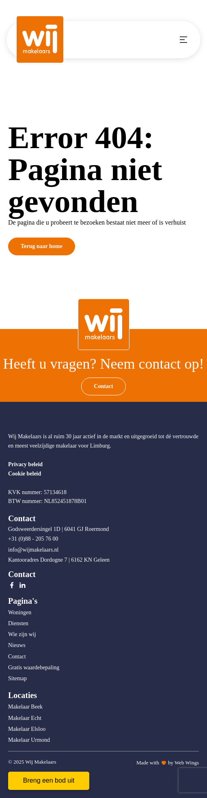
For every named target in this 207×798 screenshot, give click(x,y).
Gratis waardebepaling (33, 667)
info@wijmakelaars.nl (34, 550)
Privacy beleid (25, 464)
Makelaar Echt (24, 718)
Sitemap (17, 678)
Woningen (19, 612)
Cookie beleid (24, 474)
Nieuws (17, 645)
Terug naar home (42, 246)
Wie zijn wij (22, 634)
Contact (103, 386)
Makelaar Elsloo (26, 729)
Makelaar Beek (25, 707)
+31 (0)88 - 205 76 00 (34, 539)
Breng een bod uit (48, 780)
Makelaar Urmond (29, 740)
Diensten (18, 623)
